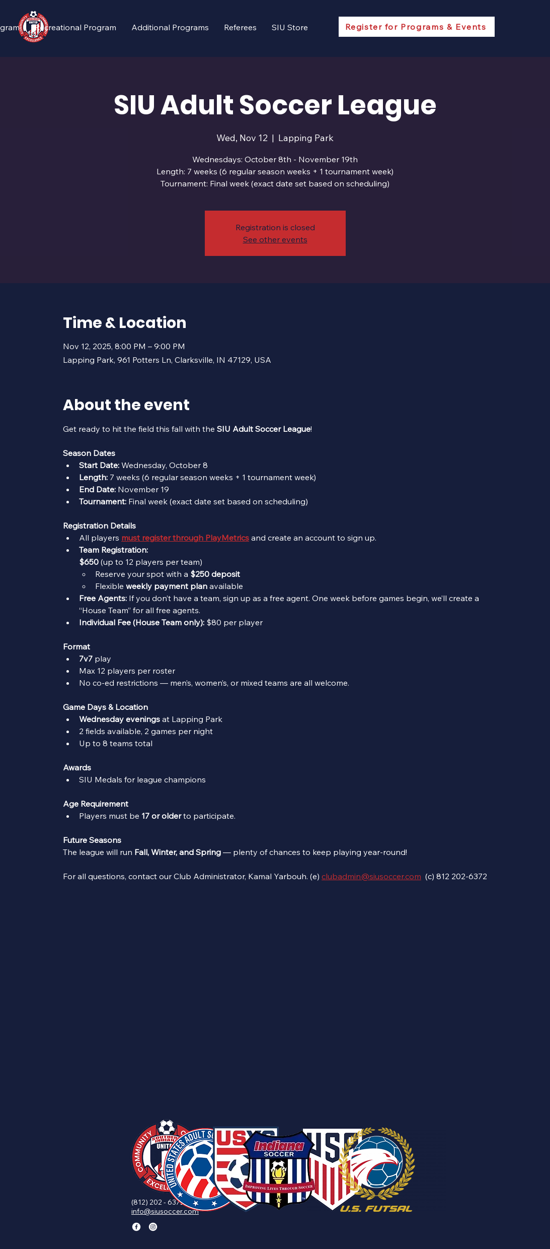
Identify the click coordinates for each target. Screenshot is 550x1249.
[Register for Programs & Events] (417, 27)
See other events (275, 239)
